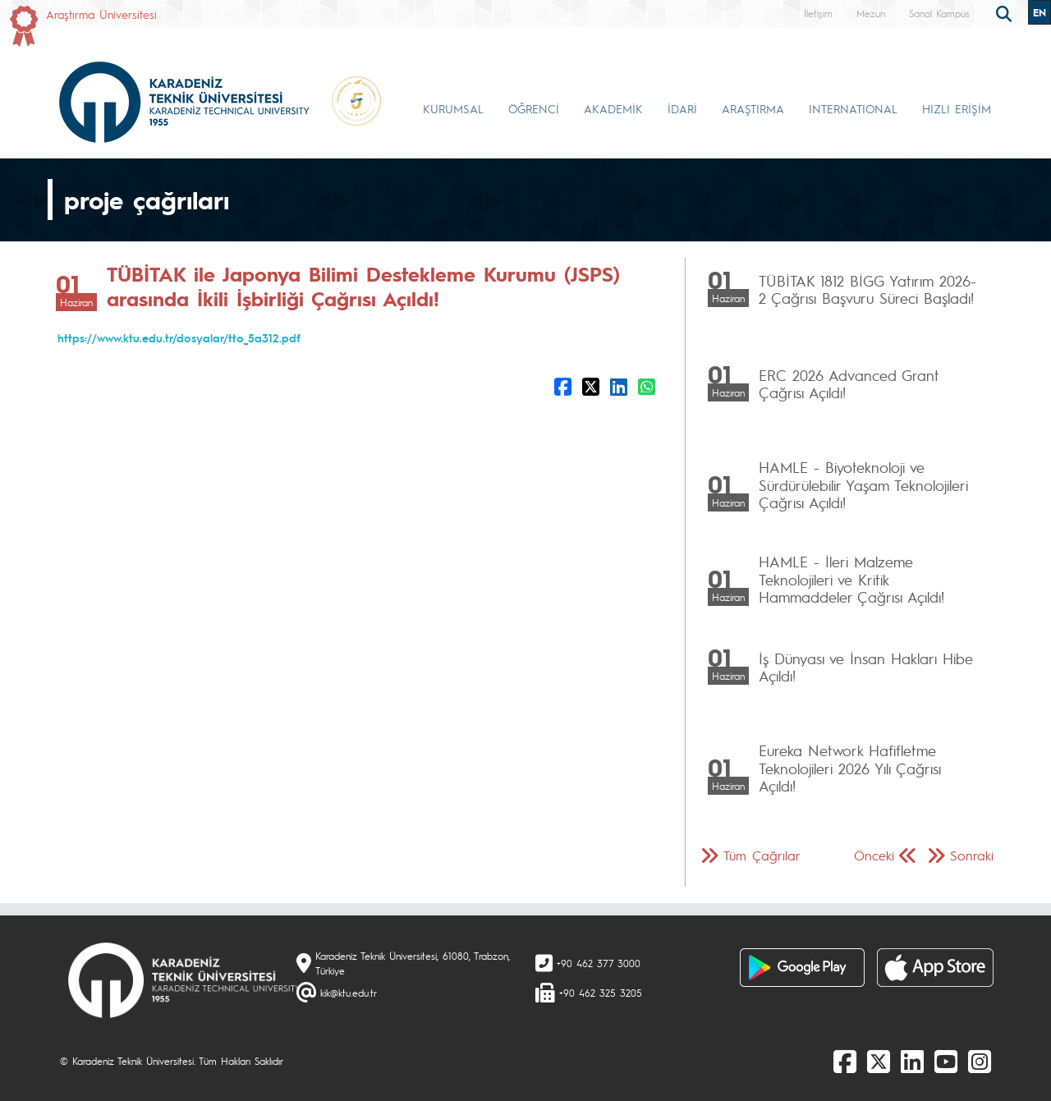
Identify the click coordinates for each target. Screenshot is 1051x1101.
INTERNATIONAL (853, 108)
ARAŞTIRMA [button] (753, 108)
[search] (1006, 12)
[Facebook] (844, 1061)
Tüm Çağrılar (762, 855)
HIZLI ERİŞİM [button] (956, 108)
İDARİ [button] (682, 108)
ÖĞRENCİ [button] (533, 108)
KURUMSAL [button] (453, 108)
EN (1039, 12)
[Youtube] (945, 1061)
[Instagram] (979, 1061)
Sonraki (972, 855)
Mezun (870, 13)
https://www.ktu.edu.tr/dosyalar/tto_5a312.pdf (179, 337)
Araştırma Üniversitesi (101, 14)
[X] (878, 1061)
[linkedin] (912, 1061)
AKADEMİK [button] (613, 108)
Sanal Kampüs (939, 13)
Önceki (874, 855)
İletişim (818, 13)
